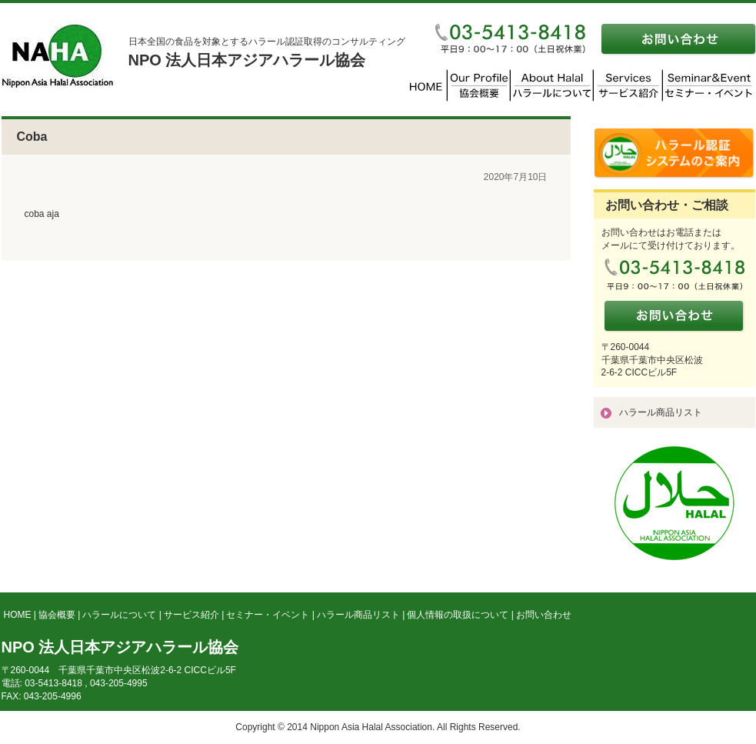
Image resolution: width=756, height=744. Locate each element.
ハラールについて (119, 614)
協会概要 (56, 614)
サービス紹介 (191, 614)
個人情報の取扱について (457, 614)
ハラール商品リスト (660, 412)
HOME (18, 614)
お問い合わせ (543, 614)
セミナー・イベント (267, 614)
